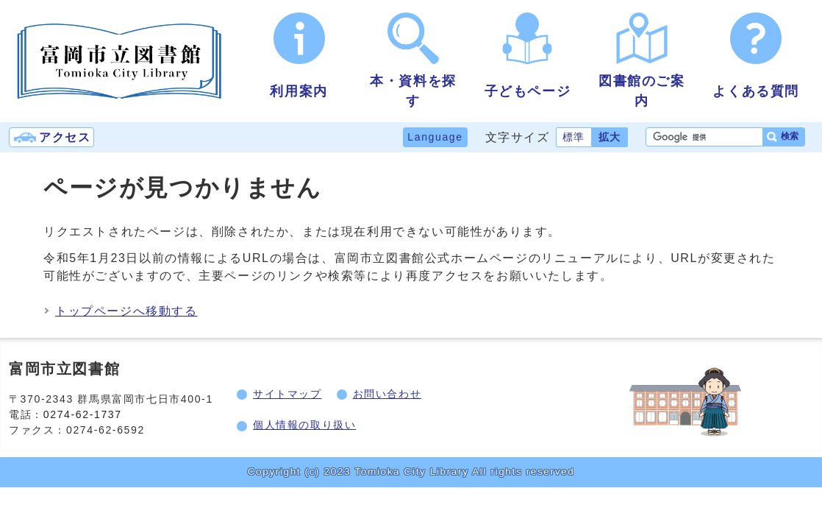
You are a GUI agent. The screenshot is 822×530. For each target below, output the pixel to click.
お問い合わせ (387, 394)
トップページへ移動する (126, 311)
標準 (573, 137)
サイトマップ (287, 394)
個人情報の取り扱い (304, 425)
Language (434, 137)
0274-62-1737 (82, 414)
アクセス (64, 137)
